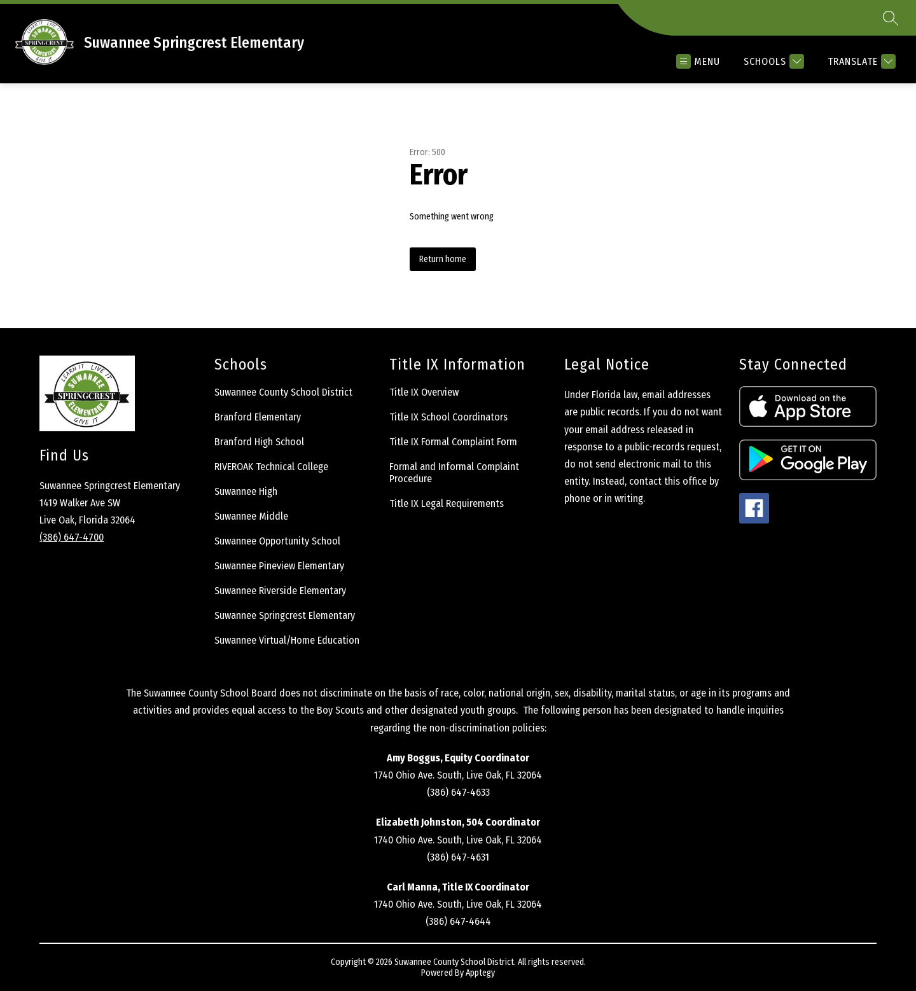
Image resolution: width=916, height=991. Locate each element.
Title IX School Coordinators (448, 417)
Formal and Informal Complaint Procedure (454, 473)
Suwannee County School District (283, 392)
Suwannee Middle (251, 516)
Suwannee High (245, 491)
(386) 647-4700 (71, 537)
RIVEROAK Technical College (271, 467)
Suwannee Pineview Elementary (279, 566)
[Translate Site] (860, 61)
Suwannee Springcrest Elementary (284, 615)
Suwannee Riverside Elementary (280, 591)
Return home (442, 259)
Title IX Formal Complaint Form (453, 442)
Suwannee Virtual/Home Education (286, 640)
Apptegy (480, 972)
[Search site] (890, 17)
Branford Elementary (257, 417)
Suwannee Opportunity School (277, 541)
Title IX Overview (424, 392)
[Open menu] (698, 61)
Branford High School (259, 442)
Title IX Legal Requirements (446, 503)
